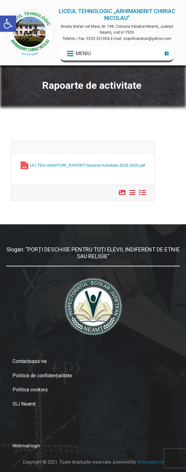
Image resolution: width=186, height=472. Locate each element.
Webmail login (26, 445)
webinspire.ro (150, 462)
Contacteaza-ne (29, 361)
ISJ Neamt (24, 404)
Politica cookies (30, 390)
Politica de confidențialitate (42, 376)
